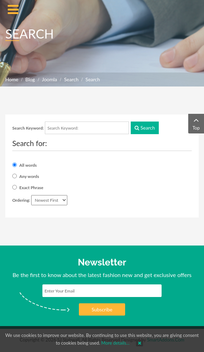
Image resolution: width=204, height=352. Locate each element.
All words (28, 165)
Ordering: (21, 200)
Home (11, 79)
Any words (29, 176)
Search (71, 79)
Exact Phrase (31, 187)
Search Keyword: (28, 128)
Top (196, 123)
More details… (115, 343)
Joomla (49, 79)
